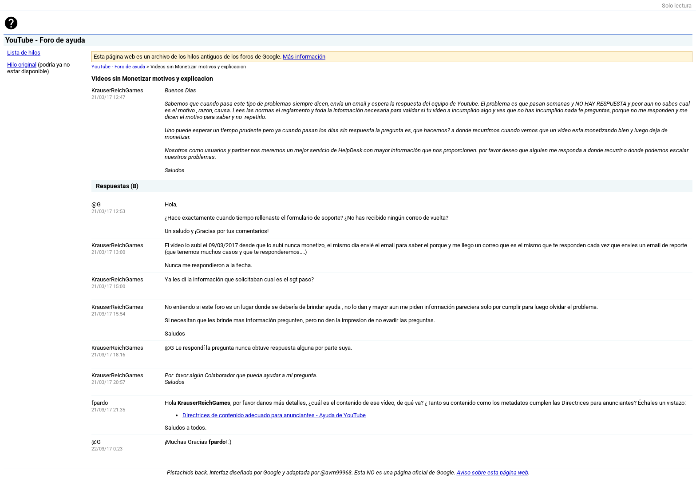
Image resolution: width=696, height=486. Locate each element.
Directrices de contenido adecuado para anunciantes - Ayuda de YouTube (274, 415)
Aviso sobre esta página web (492, 472)
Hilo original (21, 64)
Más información (304, 56)
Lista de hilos (23, 52)
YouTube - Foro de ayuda (118, 67)
